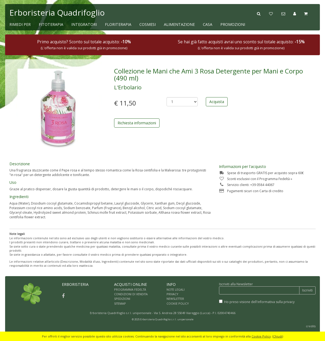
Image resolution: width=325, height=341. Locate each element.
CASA (207, 24)
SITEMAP (120, 303)
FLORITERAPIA (118, 24)
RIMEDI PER (20, 24)
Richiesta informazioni (137, 122)
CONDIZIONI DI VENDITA (131, 294)
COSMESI (147, 24)
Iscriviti (307, 290)
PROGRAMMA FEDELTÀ (130, 289)
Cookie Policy (261, 336)
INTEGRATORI (84, 24)
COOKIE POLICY (178, 303)
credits (311, 326)
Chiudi (277, 336)
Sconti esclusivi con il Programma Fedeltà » (255, 179)
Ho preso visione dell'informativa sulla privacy (259, 302)
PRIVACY (172, 294)
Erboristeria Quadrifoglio (57, 12)
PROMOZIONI (232, 24)
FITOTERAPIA (51, 24)
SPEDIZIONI (122, 299)
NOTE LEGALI (176, 289)
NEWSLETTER (175, 299)
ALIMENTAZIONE (179, 24)
